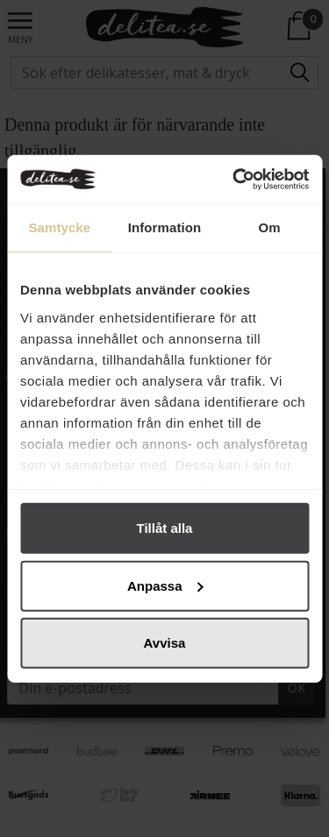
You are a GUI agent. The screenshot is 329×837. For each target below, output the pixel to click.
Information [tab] (165, 227)
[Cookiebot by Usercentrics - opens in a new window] (234, 178)
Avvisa (165, 642)
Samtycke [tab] (59, 227)
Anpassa (165, 585)
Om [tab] (270, 227)
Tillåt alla (165, 528)
